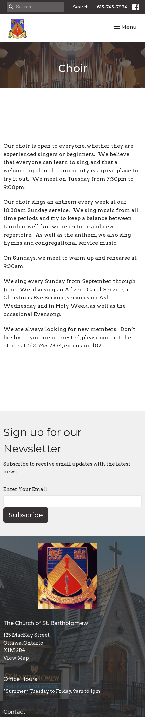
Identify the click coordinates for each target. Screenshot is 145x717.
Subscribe (26, 515)
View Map (16, 658)
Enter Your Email (25, 489)
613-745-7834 (112, 6)
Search (81, 6)
